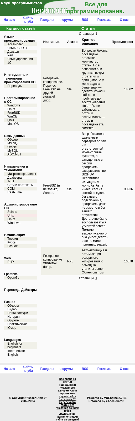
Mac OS (13, 124)
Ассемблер (15, 44)
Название (51, 42)
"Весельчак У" (67, 399)
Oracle (12, 147)
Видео (12, 309)
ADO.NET (14, 154)
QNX (10, 120)
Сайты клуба (28, 19)
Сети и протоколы (20, 185)
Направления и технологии (16, 168)
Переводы (14, 86)
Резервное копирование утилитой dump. (52, 261)
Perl (10, 55)
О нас (124, 20)
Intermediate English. (16, 352)
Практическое (17, 324)
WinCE (12, 116)
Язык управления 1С (20, 61)
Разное (12, 246)
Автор (72, 42)
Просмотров (122, 42)
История (13, 317)
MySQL (12, 151)
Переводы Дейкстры (20, 290)
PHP (10, 262)
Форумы (66, 20)
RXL (70, 261)
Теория (12, 239)
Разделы (47, 20)
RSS (85, 20)
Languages (12, 340)
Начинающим (14, 235)
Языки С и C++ (18, 48)
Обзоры (13, 305)
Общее (12, 139)
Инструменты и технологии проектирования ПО (19, 78)
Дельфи (13, 51)
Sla (69, 89)
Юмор (11, 328)
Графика (11, 274)
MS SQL (13, 143)
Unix (10, 215)
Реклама (104, 20)
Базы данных (14, 136)
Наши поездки (17, 313)
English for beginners (14, 345)
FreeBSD (13, 113)
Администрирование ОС (20, 206)
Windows (13, 105)
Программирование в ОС (19, 100)
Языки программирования (19, 38)
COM (11, 188)
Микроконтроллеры (21, 174)
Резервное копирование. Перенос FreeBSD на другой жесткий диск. (53, 89)
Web (7, 258)
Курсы (11, 242)
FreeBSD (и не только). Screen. (51, 189)
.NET (10, 181)
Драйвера (14, 177)
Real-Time (14, 192)
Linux (11, 109)
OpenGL (13, 278)
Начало (9, 20)
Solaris (12, 212)
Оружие (13, 320)
